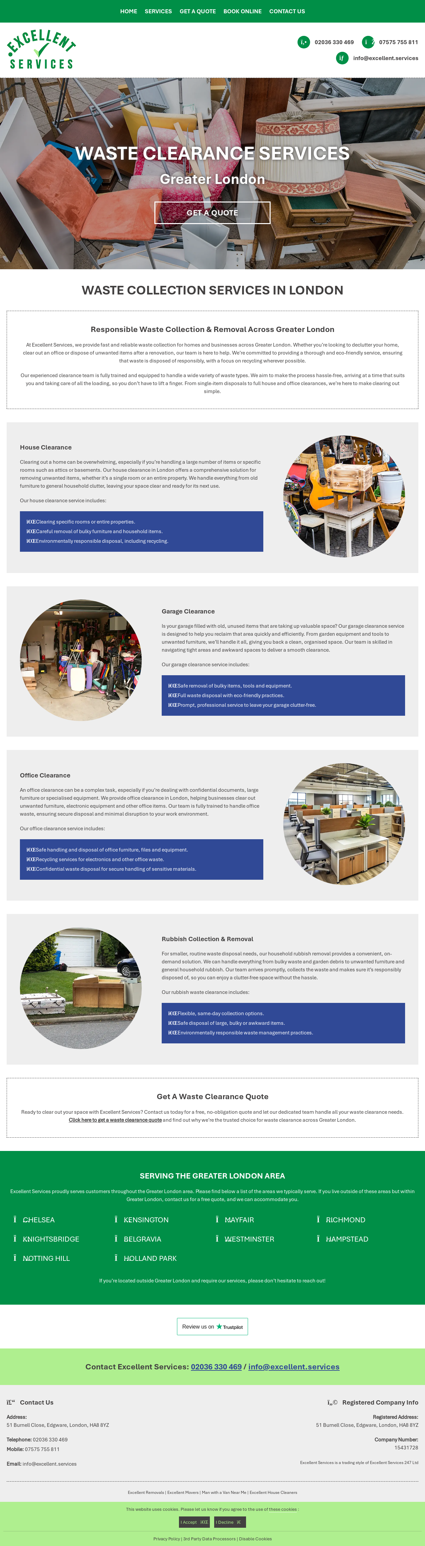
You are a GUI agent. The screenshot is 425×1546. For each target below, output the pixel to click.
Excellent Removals (146, 1492)
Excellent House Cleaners (273, 1492)
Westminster (249, 1239)
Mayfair (239, 1219)
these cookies (283, 1509)
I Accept (194, 1522)
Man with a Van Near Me (224, 1492)
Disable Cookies (255, 1539)
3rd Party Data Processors (209, 1539)
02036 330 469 (334, 42)
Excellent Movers (183, 1492)
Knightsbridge (51, 1239)
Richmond (346, 1219)
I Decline (230, 1522)
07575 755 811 (398, 42)
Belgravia (142, 1239)
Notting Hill (46, 1258)
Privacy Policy (166, 1539)
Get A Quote (212, 213)
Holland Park (150, 1258)
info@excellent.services (385, 58)
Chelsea (39, 1219)
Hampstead (347, 1239)
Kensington (146, 1219)
